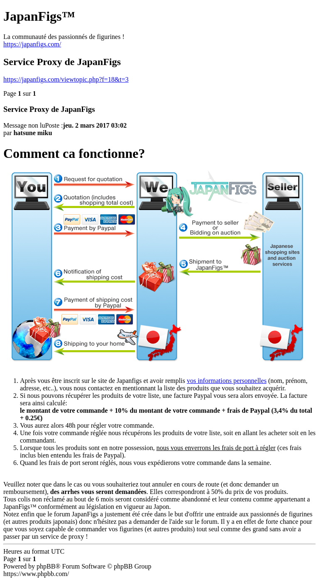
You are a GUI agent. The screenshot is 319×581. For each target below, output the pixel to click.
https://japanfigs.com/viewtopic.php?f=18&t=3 (66, 79)
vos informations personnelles (227, 380)
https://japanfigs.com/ (32, 44)
